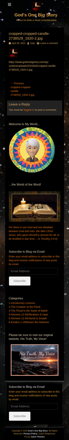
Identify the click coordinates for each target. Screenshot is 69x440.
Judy (32, 43)
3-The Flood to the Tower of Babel (28, 310)
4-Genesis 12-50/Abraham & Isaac (28, 314)
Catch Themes (38, 437)
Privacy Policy (30, 434)
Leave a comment (49, 43)
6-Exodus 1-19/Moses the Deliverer (29, 322)
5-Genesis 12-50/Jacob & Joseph (28, 318)
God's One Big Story (36, 14)
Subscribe (20, 280)
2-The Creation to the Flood (24, 306)
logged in (29, 109)
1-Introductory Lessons (22, 303)
